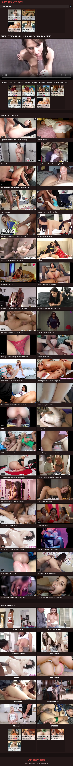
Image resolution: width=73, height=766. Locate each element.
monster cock (58, 82)
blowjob (4, 82)
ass (15, 82)
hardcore (42, 82)
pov (66, 82)
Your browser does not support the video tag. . (36, 59)
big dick (27, 82)
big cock (34, 82)
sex (11, 82)
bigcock (49, 82)
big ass (20, 82)
